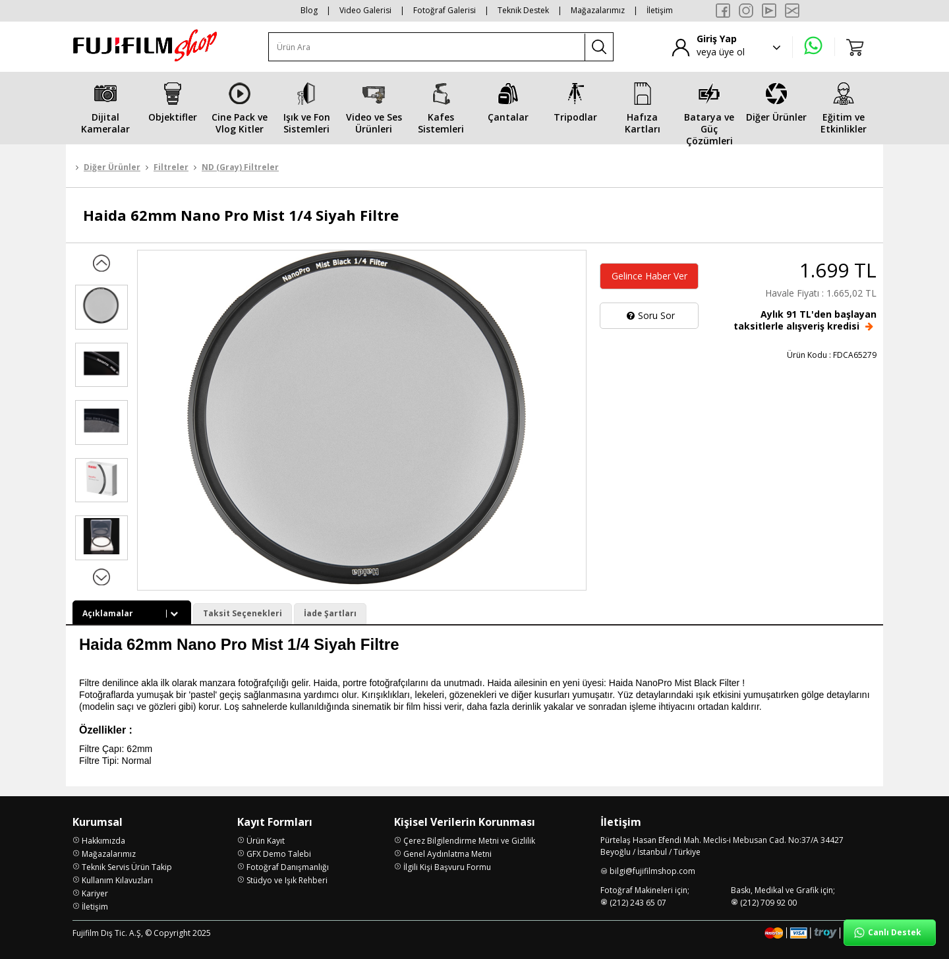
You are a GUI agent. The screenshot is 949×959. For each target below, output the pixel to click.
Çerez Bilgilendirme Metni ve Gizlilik (469, 840)
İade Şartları (330, 613)
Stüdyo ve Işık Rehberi (287, 880)
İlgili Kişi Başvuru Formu (447, 867)
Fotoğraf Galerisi (444, 10)
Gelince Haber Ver (649, 276)
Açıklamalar (131, 613)
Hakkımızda (103, 840)
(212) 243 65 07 (638, 902)
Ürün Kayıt (265, 840)
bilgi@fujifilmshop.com (652, 871)
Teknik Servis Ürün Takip (127, 867)
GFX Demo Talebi (278, 853)
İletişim (660, 10)
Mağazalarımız (598, 10)
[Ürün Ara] (427, 47)
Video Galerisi (365, 10)
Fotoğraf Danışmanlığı (287, 867)
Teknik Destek (523, 10)
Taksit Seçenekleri (242, 613)
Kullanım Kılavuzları (117, 880)
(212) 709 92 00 (768, 902)
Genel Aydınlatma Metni (447, 853)
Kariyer (95, 893)
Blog (309, 10)
